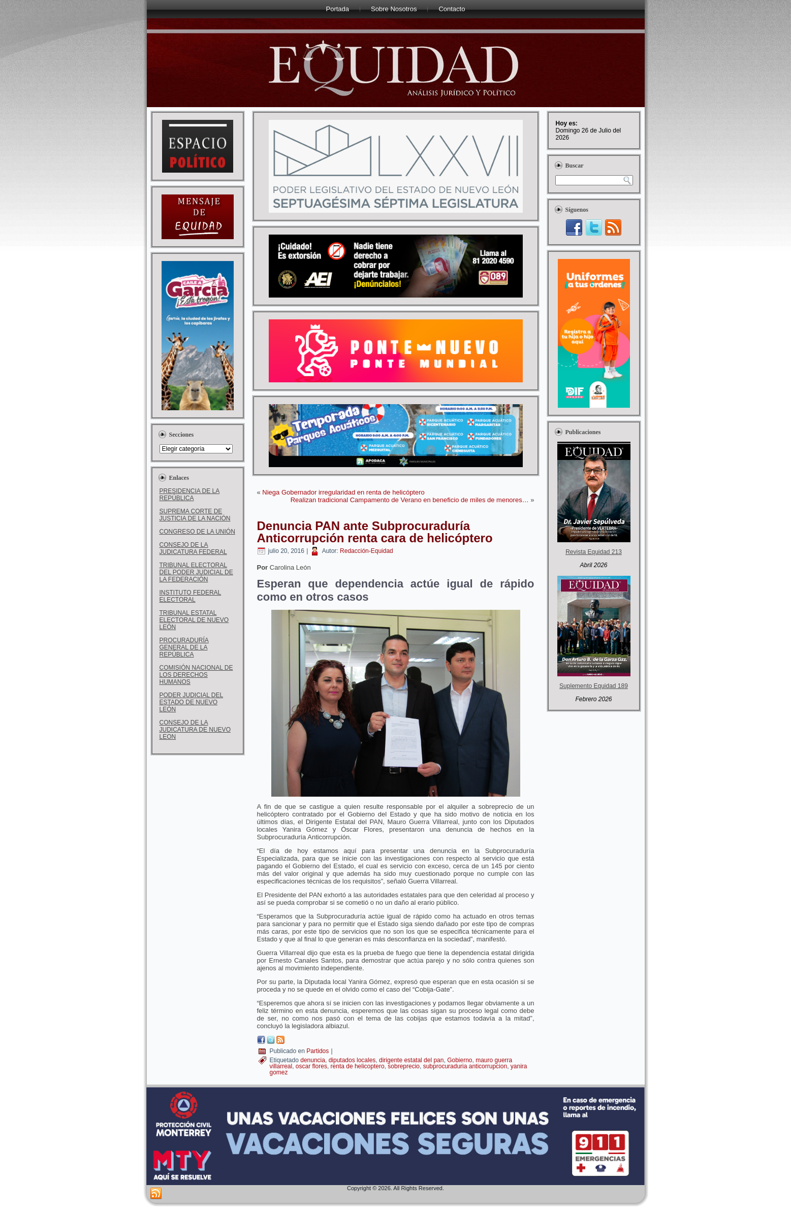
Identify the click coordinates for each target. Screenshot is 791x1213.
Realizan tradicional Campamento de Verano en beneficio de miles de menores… (410, 500)
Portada (338, 9)
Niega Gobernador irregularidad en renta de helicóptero (343, 492)
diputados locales (352, 1060)
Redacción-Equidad (366, 550)
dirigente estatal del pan (411, 1060)
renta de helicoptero (358, 1066)
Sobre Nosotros (394, 9)
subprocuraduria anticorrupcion (465, 1066)
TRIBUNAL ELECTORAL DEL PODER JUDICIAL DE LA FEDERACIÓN (196, 572)
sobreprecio (404, 1066)
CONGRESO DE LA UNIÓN (197, 531)
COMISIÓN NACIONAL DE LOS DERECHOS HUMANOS (196, 674)
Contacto (451, 9)
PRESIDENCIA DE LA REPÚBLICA (190, 494)
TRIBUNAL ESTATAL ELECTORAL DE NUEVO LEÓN (194, 620)
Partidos (317, 1051)
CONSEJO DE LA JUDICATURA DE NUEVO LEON (195, 729)
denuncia (312, 1060)
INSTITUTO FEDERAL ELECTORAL (191, 596)
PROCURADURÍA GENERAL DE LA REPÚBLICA (184, 647)
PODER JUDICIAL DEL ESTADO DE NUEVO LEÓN (192, 702)
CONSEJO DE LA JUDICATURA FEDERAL (193, 548)
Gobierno (459, 1060)
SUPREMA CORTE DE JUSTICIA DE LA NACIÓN (195, 515)
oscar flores (311, 1066)
